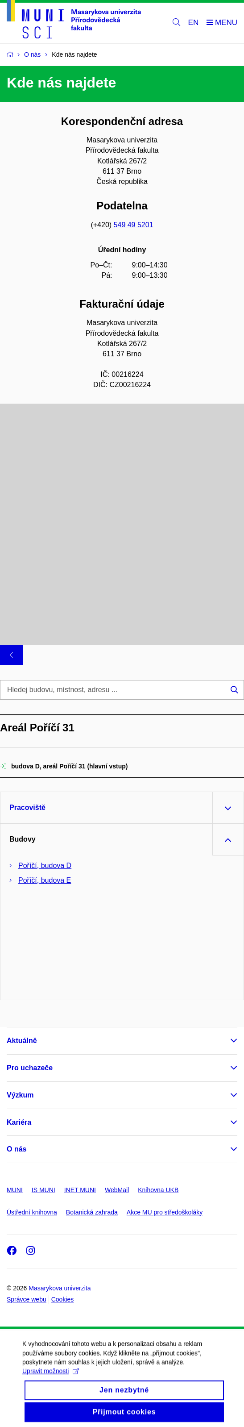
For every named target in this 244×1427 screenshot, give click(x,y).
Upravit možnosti (50, 1378)
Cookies (62, 1299)
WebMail (117, 1189)
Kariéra (19, 1122)
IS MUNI (43, 1189)
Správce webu (26, 1299)
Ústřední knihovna (32, 1212)
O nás (16, 1149)
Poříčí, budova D (44, 865)
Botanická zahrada (92, 1212)
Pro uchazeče (30, 1068)
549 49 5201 (133, 225)
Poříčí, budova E (44, 880)
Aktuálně (22, 1040)
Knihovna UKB (158, 1189)
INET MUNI (80, 1189)
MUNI (15, 1189)
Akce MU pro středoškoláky (165, 1212)
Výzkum (20, 1095)
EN (193, 22)
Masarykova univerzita (60, 1288)
